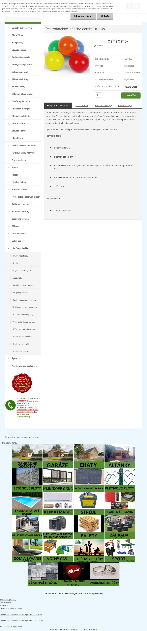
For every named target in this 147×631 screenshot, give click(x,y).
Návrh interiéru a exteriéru (24, 366)
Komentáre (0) (125, 105)
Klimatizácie (17, 138)
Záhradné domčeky (21, 72)
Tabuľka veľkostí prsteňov (11, 626)
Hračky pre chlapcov (20, 351)
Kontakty (4, 605)
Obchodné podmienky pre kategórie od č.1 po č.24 (21, 614)
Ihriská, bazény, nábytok (23, 152)
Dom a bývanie (19, 233)
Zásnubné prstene (20, 219)
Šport (14, 358)
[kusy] (98, 95)
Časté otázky (5, 602)
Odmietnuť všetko (83, 16)
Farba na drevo (19, 160)
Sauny (15, 167)
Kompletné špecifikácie (58, 105)
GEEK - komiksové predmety (24, 329)
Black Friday (17, 35)
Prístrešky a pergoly (21, 108)
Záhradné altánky (20, 79)
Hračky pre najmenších (22, 336)
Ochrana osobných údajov (11, 608)
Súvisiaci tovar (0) (103, 105)
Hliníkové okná (19, 182)
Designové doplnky (20, 292)
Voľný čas (16, 241)
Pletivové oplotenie (21, 116)
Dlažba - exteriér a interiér (24, 145)
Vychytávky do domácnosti (23, 321)
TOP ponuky (17, 42)
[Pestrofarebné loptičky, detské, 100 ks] (67, 36)
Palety (15, 174)
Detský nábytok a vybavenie (24, 299)
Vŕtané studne (18, 123)
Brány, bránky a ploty (22, 64)
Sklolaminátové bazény (22, 94)
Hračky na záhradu (20, 255)
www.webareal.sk (31, 437)
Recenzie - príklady (8, 599)
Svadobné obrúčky (20, 211)
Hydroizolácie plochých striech (26, 196)
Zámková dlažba (19, 189)
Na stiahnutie (82, 105)
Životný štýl (17, 277)
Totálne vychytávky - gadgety (24, 307)
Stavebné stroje (19, 130)
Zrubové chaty (18, 86)
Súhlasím (105, 16)
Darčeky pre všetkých (22, 28)
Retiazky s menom (20, 204)
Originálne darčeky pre (21, 270)
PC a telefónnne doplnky (22, 314)
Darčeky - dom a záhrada (22, 285)
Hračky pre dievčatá (20, 343)
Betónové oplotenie (21, 57)
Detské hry (17, 263)
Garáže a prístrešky (21, 101)
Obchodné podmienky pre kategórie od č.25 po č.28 (21, 620)
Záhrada (16, 226)
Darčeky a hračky (20, 248)
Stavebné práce (19, 50)
